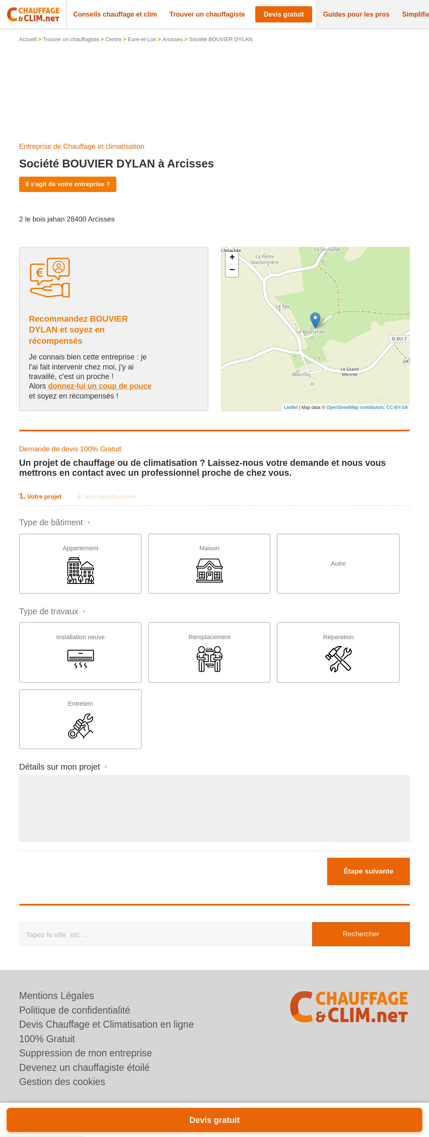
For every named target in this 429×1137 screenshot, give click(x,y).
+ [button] (232, 258)
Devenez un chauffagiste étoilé (84, 1067)
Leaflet (291, 407)
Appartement (81, 564)
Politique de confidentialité (74, 1010)
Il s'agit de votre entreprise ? (67, 183)
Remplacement (209, 653)
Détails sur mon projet (63, 767)
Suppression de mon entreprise (85, 1053)
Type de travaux (52, 611)
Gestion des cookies (62, 1081)
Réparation (338, 653)
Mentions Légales (56, 995)
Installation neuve (80, 653)
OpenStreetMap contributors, (356, 407)
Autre (338, 563)
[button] (115, 14)
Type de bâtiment (54, 522)
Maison (209, 564)
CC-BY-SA (397, 407)
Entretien (80, 719)
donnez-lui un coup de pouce (100, 386)
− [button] (232, 270)
